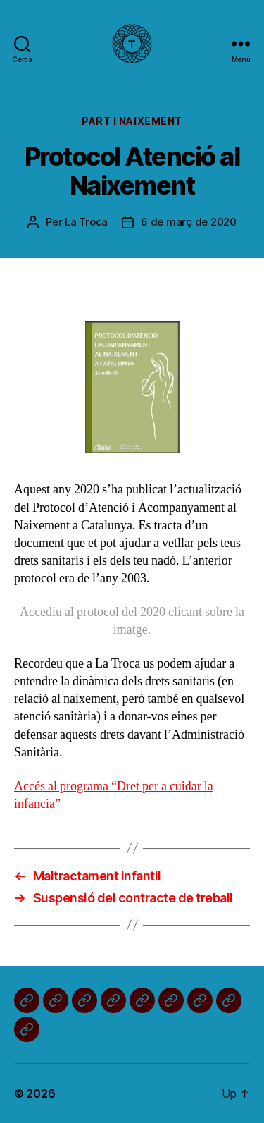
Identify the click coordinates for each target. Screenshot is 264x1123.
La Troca (86, 221)
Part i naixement (132, 121)
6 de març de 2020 (189, 221)
